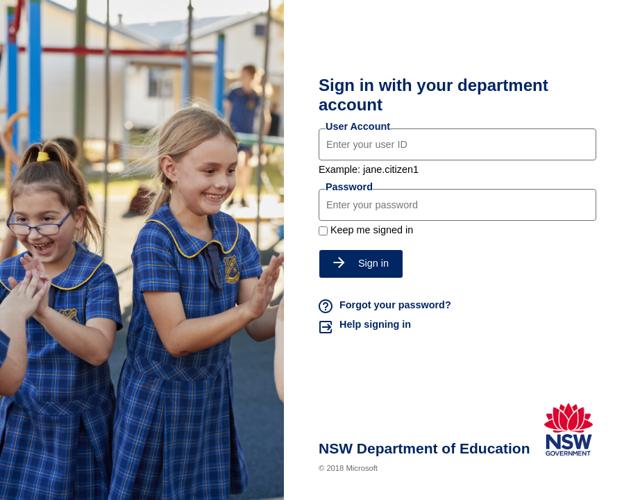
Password (349, 186)
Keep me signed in (371, 229)
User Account (358, 126)
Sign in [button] (361, 263)
